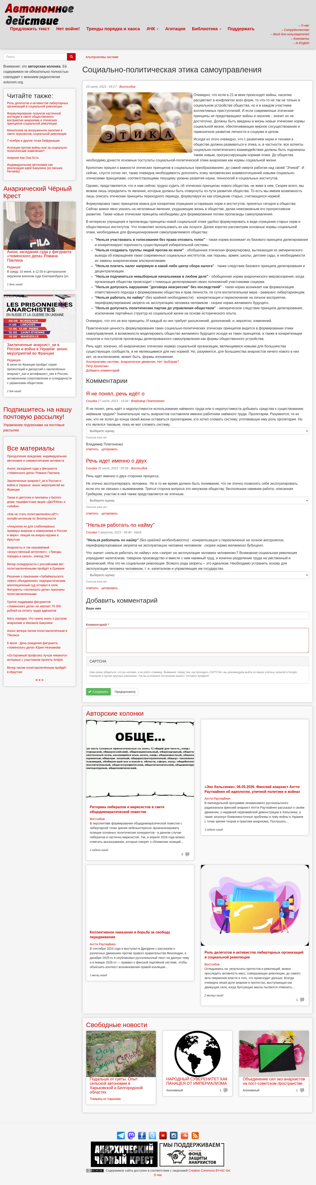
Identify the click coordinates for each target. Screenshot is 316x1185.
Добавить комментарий (102, 370)
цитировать (109, 449)
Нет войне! (68, 28)
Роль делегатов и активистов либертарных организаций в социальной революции (37, 104)
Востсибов (127, 86)
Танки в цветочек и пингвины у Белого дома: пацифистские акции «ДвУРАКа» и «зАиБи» (36, 502)
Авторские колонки (115, 713)
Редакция (14, 267)
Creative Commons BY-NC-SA (209, 1170)
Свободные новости (116, 1024)
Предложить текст (30, 28)
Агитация (175, 28)
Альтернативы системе (102, 57)
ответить (92, 449)
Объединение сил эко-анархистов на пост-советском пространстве (274, 1081)
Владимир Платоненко (147, 401)
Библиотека (206, 28)
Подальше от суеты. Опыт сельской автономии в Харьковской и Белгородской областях (116, 1085)
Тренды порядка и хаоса (113, 28)
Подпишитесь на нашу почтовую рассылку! (37, 413)
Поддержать (241, 28)
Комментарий (97, 624)
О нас (158, 1175)
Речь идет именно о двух (116, 461)
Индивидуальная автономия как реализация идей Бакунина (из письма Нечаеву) (34, 168)
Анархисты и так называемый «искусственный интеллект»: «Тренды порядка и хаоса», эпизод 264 (34, 552)
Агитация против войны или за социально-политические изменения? (37, 149)
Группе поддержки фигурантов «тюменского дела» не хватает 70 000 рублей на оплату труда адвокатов (34, 606)
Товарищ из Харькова (105, 1099)
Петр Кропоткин (97, 366)
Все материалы (30, 448)
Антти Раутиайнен (217, 798)
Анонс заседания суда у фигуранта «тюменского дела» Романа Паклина (39, 256)
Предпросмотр (125, 691)
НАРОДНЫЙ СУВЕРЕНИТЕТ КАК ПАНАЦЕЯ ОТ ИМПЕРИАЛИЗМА (197, 1081)
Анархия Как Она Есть (23, 157)
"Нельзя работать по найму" (120, 525)
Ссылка (91, 401)
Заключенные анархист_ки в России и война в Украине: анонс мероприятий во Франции (37, 349)
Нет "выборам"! (168, 361)
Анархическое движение (137, 361)
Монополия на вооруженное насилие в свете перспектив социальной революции (36, 132)
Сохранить (98, 691)
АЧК (153, 28)
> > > (40, 680)
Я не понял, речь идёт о (115, 394)
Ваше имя (93, 608)
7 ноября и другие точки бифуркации (33, 140)
